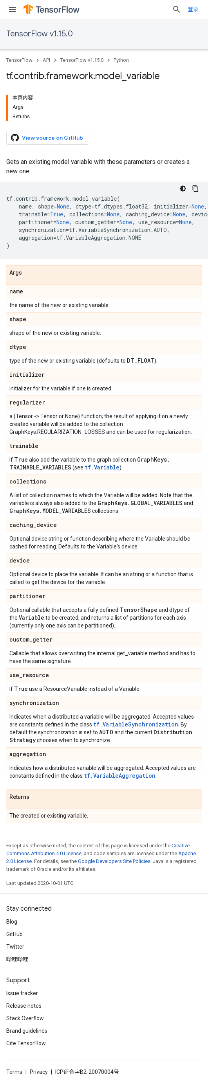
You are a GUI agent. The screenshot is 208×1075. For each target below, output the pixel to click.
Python (121, 60)
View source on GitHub (47, 138)
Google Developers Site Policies (114, 861)
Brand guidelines (26, 1031)
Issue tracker (22, 993)
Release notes (24, 1006)
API (46, 60)
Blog (11, 922)
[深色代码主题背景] (183, 188)
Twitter (15, 947)
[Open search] (176, 9)
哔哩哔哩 (17, 959)
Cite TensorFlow (26, 1043)
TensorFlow (19, 60)
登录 (193, 9)
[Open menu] (12, 9)
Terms (14, 1072)
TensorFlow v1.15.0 (39, 34)
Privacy (39, 1072)
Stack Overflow (25, 1018)
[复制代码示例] (195, 188)
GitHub (14, 934)
